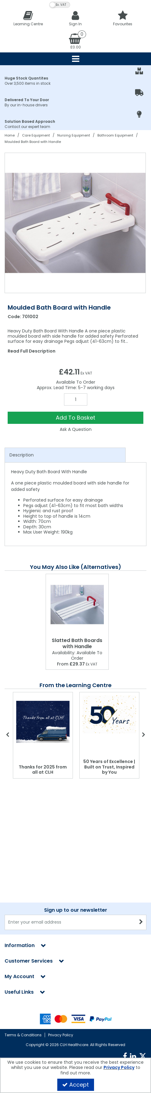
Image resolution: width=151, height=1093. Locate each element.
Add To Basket (75, 417)
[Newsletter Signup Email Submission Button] (141, 862)
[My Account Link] (75, 18)
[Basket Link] (75, 40)
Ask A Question (76, 429)
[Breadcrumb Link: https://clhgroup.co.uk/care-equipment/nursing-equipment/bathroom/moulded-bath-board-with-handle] (33, 141)
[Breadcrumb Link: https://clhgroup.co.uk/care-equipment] (36, 135)
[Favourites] (122, 18)
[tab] (65, 455)
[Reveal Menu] (75, 58)
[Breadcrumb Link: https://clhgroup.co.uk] (10, 135)
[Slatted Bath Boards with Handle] (77, 605)
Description (21, 455)
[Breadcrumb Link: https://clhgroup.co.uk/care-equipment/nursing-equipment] (73, 135)
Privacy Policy (60, 1035)
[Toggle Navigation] (75, 59)
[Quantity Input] (75, 399)
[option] (75, 223)
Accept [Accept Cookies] (75, 1084)
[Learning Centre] (28, 18)
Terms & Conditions (23, 1035)
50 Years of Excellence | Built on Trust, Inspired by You (109, 766)
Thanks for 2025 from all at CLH (43, 769)
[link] (125, 1056)
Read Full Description (31, 351)
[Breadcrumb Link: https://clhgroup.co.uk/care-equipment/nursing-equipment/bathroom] (115, 135)
